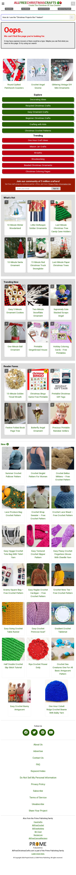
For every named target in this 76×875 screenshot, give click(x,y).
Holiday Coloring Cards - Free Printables (61, 349)
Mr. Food (38, 832)
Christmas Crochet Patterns (38, 130)
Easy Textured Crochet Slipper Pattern (38, 554)
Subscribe (38, 791)
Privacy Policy (53, 184)
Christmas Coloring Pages (38, 171)
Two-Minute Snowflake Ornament (38, 312)
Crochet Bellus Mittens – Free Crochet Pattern (62, 476)
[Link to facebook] (26, 732)
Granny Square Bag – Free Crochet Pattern (13, 591)
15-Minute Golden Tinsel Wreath (15, 395)
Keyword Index (38, 771)
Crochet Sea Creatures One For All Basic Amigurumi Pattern (63, 669)
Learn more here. (38, 854)
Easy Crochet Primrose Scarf (38, 630)
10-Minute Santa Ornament (15, 264)
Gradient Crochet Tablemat (63, 630)
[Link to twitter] (34, 732)
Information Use (65, 184)
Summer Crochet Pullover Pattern (13, 475)
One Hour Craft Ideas (38, 140)
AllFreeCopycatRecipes (38, 838)
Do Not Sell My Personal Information (38, 777)
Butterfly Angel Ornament (38, 429)
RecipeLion (38, 835)
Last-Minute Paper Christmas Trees (61, 264)
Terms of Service (38, 797)
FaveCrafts (38, 822)
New (5, 444)
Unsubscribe (38, 804)
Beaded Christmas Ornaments (38, 165)
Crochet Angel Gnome (38, 86)
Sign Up (55, 188)
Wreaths (38, 152)
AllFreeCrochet (38, 825)
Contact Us (38, 757)
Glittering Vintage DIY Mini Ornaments (62, 86)
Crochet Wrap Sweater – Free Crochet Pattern (38, 515)
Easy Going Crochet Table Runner (13, 630)
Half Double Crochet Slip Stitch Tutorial (13, 666)
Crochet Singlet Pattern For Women (38, 475)
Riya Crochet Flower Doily (38, 666)
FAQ (38, 764)
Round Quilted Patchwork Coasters (14, 86)
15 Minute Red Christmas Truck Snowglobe (38, 265)
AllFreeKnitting (38, 829)
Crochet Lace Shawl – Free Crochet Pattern (62, 514)
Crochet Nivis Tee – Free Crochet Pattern (63, 591)
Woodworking (38, 159)
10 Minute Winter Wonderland (15, 227)
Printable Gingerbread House (38, 348)
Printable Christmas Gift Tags (61, 395)
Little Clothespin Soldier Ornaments (38, 227)
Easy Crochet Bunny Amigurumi (19, 708)
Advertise (38, 751)
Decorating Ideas (38, 99)
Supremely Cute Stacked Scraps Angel (61, 312)
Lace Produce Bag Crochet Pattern (13, 514)
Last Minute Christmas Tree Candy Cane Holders (61, 228)
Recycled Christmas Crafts (38, 105)
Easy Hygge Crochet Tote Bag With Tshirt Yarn (13, 554)
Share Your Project (38, 810)
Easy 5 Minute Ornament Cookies (15, 311)
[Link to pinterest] (42, 732)
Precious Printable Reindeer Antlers (61, 429)
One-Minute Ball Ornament (15, 348)
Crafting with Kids (38, 124)
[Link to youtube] (51, 732)
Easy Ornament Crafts (38, 112)
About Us (38, 744)
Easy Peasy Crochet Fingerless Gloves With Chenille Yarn (62, 554)
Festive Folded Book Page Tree (15, 429)
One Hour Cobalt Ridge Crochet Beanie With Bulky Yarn (56, 709)
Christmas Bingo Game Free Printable (38, 395)
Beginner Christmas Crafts (38, 118)
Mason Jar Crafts (38, 146)
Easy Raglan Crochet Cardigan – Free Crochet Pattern (38, 593)
